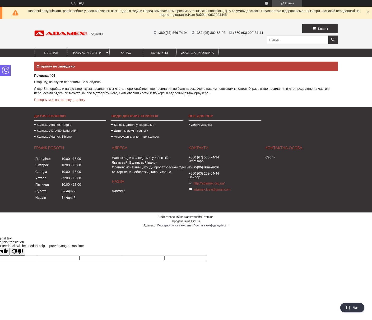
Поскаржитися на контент (174, 225)
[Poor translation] (17, 252)
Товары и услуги (87, 52)
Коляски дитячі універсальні (134, 124)
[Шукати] (333, 40)
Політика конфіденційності (210, 225)
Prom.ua (208, 217)
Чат (352, 308)
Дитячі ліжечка (201, 124)
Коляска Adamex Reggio (54, 124)
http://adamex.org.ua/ (209, 183)
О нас (126, 52)
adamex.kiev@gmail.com (212, 189)
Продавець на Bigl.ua (186, 221)
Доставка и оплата (197, 52)
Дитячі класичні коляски (131, 130)
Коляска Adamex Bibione (54, 136)
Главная (51, 52)
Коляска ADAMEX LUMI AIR (56, 130)
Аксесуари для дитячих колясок (136, 136)
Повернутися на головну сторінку (59, 100)
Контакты (159, 52)
